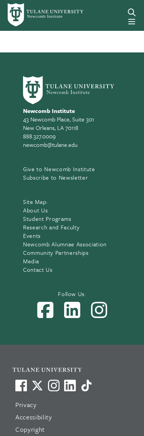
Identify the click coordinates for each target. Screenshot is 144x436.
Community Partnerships (56, 252)
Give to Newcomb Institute (59, 169)
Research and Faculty (51, 227)
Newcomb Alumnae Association (65, 244)
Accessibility (33, 417)
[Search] (131, 12)
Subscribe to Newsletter (55, 177)
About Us (35, 210)
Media (31, 261)
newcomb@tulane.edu (50, 144)
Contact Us (38, 269)
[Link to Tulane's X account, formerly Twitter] (37, 385)
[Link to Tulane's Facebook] (54, 385)
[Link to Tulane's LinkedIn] (70, 385)
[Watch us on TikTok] (86, 385)
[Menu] (131, 21)
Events (32, 235)
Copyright (30, 429)
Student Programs (47, 218)
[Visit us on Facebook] (21, 385)
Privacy (26, 404)
